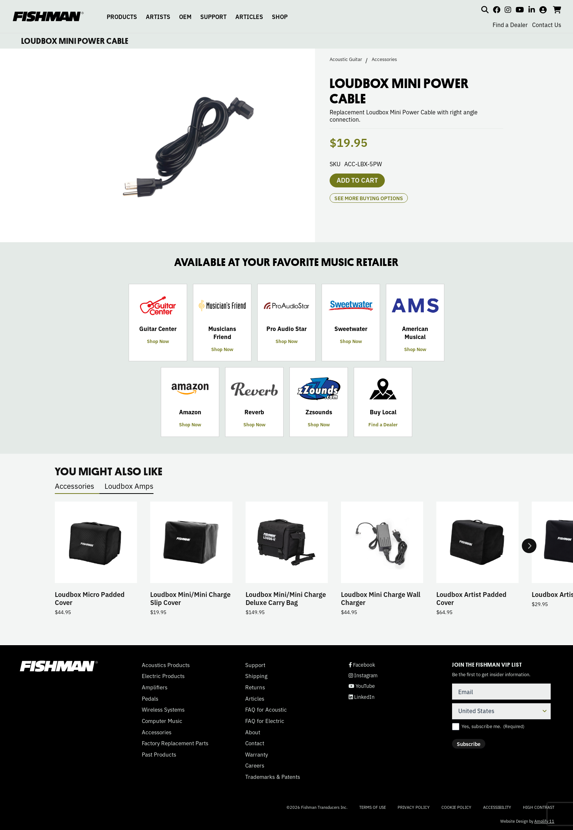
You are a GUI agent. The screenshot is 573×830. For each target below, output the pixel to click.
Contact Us (546, 24)
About (252, 732)
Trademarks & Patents (272, 776)
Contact (254, 743)
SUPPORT (213, 16)
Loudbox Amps (129, 485)
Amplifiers (154, 687)
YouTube (362, 685)
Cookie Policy (456, 807)
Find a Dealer (510, 24)
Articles (254, 698)
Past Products (159, 754)
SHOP (280, 16)
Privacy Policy (414, 807)
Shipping (256, 675)
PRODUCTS (122, 16)
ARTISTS (158, 16)
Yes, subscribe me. (493, 726)
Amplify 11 (544, 821)
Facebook (362, 664)
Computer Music (162, 720)
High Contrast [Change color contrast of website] (538, 807)
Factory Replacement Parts (175, 743)
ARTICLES (249, 16)
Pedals (150, 698)
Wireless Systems (163, 709)
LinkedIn (362, 696)
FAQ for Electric (264, 720)
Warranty (256, 754)
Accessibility (497, 807)
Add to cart (357, 179)
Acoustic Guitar (346, 59)
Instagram (363, 675)
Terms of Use (372, 807)
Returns (255, 687)
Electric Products (163, 675)
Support (255, 665)
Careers (254, 765)
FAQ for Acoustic (266, 709)
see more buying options (368, 198)
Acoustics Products (166, 665)
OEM (185, 16)
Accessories (384, 59)
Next (529, 545)
